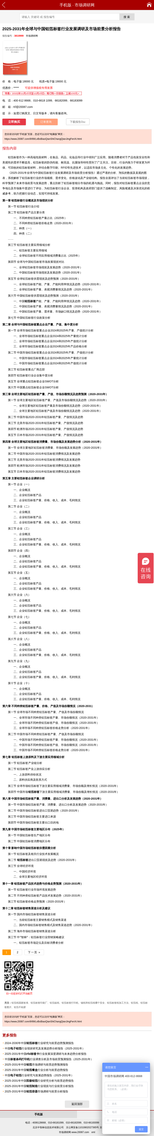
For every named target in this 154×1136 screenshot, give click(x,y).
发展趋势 (125, 167)
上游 (20, 757)
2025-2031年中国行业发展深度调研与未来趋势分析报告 (46, 1053)
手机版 (65, 5)
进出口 (27, 860)
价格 (72, 178)
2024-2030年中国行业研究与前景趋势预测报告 (39, 1043)
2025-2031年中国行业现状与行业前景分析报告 (39, 1086)
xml (93, 1132)
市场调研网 (85, 5)
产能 (33, 301)
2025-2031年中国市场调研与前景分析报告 (36, 1091)
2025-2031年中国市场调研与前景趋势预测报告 (36, 1064)
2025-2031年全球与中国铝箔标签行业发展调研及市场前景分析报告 (52, 172)
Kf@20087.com (23, 106)
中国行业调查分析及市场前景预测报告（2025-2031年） (49, 1059)
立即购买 (14, 121)
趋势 (69, 925)
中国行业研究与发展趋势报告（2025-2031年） (39, 1075)
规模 (50, 178)
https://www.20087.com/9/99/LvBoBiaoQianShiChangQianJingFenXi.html (43, 139)
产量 (44, 218)
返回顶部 (77, 1104)
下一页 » (34, 952)
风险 (122, 188)
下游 (36, 791)
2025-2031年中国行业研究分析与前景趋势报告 (39, 1080)
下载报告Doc (78, 121)
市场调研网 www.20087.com (74, 1132)
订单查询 (46, 121)
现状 (144, 178)
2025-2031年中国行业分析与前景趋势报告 (36, 1070)
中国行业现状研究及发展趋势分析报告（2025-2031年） (45, 1048)
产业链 (32, 763)
